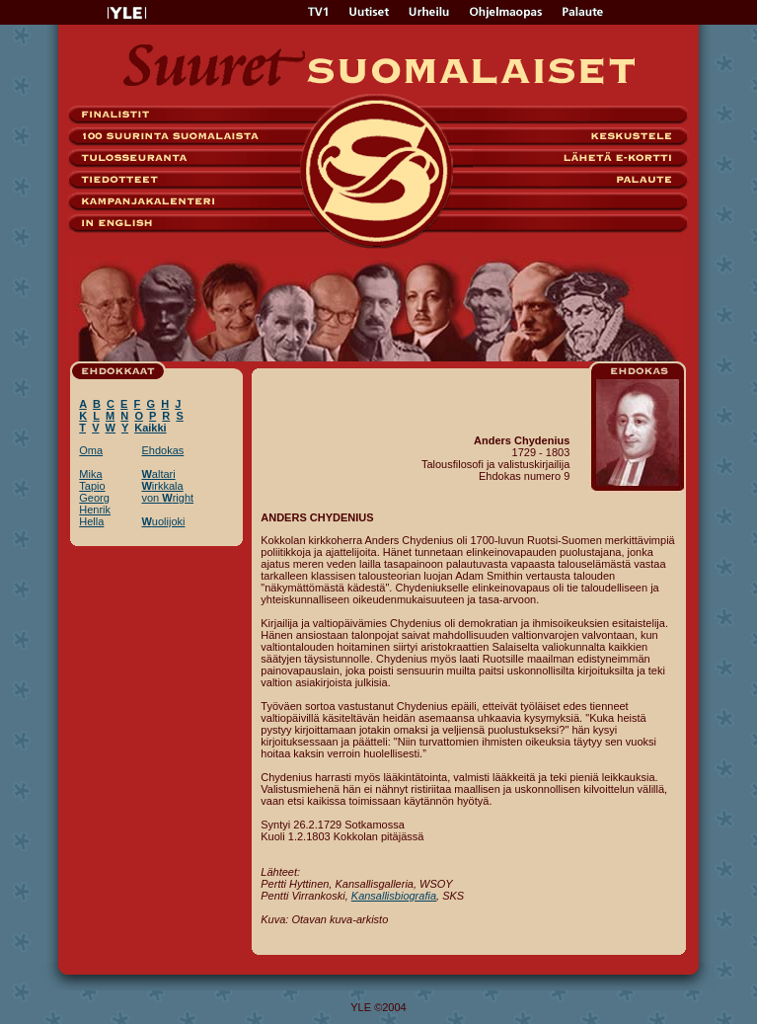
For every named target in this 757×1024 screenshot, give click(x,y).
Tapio (92, 486)
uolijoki (163, 521)
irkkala (162, 486)
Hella (91, 521)
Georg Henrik (95, 503)
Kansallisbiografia (393, 896)
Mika (90, 474)
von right (167, 498)
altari (158, 474)
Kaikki (150, 427)
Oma (91, 450)
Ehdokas (162, 450)
